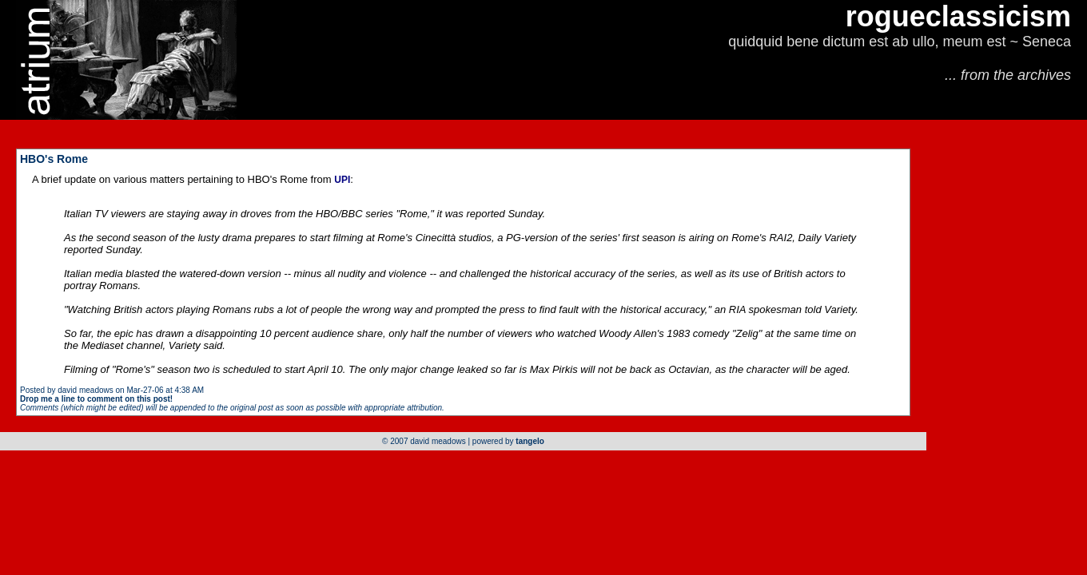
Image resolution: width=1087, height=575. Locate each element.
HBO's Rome (54, 159)
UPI (342, 179)
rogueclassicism (958, 16)
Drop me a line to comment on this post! (96, 399)
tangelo (530, 441)
